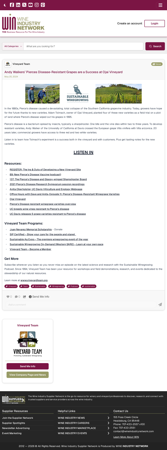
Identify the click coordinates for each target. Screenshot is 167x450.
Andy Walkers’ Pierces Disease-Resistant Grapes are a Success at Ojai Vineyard (63, 72)
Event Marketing (12, 433)
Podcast (73, 286)
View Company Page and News (27, 374)
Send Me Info (39, 296)
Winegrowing (57, 286)
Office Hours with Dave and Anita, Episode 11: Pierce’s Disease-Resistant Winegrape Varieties (65, 194)
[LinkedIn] (18, 5)
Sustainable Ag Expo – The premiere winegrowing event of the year (49, 239)
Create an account (129, 23)
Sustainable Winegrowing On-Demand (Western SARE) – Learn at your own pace (56, 244)
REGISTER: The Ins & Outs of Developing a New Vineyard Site (45, 169)
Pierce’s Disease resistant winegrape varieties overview (43, 204)
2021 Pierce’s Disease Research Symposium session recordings (47, 184)
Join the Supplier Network (17, 417)
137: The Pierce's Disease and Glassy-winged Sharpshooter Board (48, 179)
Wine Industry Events (83, 433)
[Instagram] (37, 5)
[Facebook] (12, 5)
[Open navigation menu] (160, 5)
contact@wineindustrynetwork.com (133, 431)
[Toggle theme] (5, 5)
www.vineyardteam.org (34, 280)
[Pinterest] (43, 5)
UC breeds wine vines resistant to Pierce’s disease (39, 209)
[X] (24, 5)
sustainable (88, 286)
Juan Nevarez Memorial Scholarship (31, 229)
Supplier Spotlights (13, 423)
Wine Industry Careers (83, 423)
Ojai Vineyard (18, 199)
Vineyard (11, 286)
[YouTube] (30, 5)
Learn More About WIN (126, 437)
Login (154, 23)
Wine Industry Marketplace (83, 428)
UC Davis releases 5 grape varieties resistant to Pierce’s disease (48, 213)
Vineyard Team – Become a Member (30, 249)
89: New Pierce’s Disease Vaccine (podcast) (35, 174)
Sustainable (38, 286)
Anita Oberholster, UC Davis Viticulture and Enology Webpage (46, 189)
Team (24, 286)
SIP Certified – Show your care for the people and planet (43, 234)
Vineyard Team (21, 64)
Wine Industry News (83, 417)
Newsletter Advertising (16, 428)
